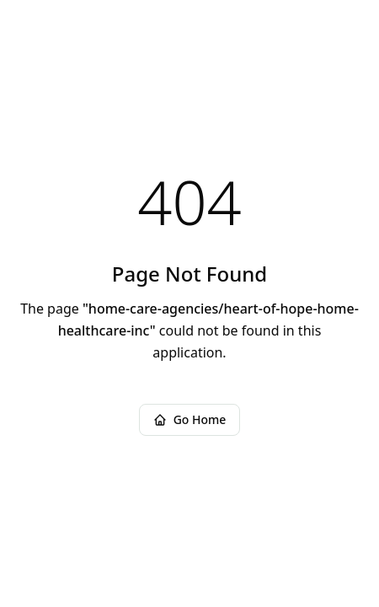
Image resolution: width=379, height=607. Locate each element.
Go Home (190, 419)
